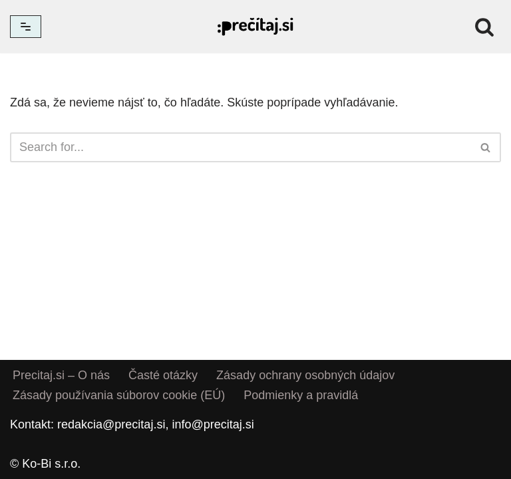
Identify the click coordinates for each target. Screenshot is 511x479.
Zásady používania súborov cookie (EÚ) (119, 395)
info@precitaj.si (213, 424)
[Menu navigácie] (25, 26)
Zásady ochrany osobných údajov (305, 375)
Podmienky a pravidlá (301, 395)
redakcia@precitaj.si (111, 424)
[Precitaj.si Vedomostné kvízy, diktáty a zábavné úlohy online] (255, 26)
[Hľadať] (484, 27)
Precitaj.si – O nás (61, 375)
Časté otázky (163, 375)
